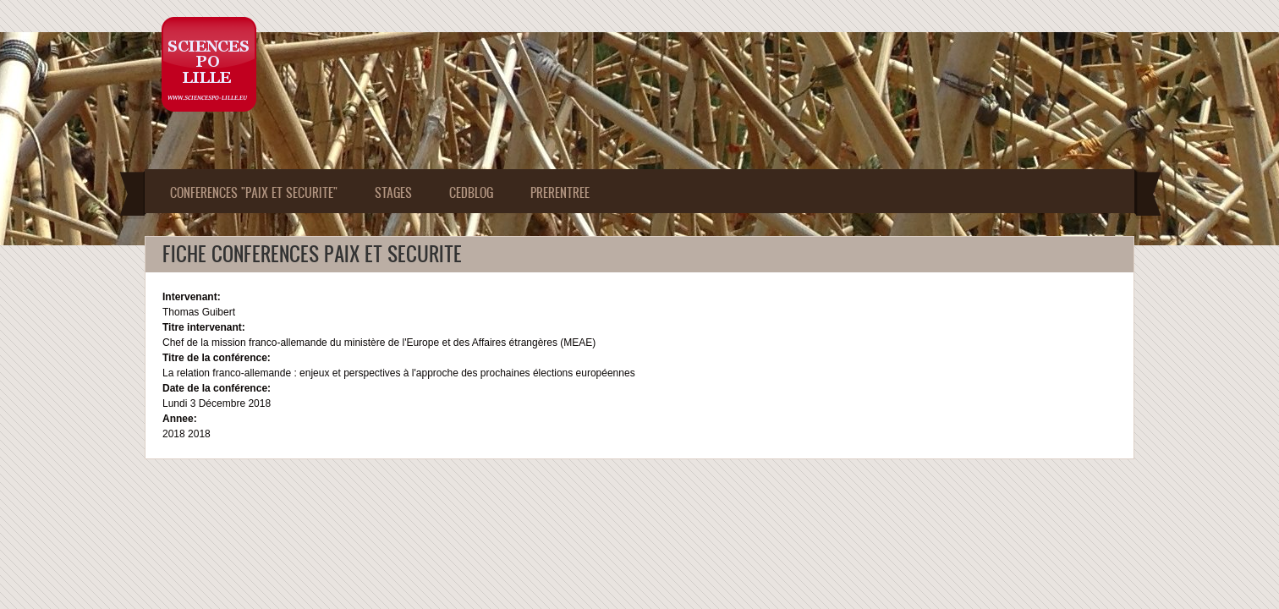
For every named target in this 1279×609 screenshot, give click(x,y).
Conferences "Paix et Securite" (254, 192)
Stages (393, 192)
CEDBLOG (471, 192)
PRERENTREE (560, 192)
